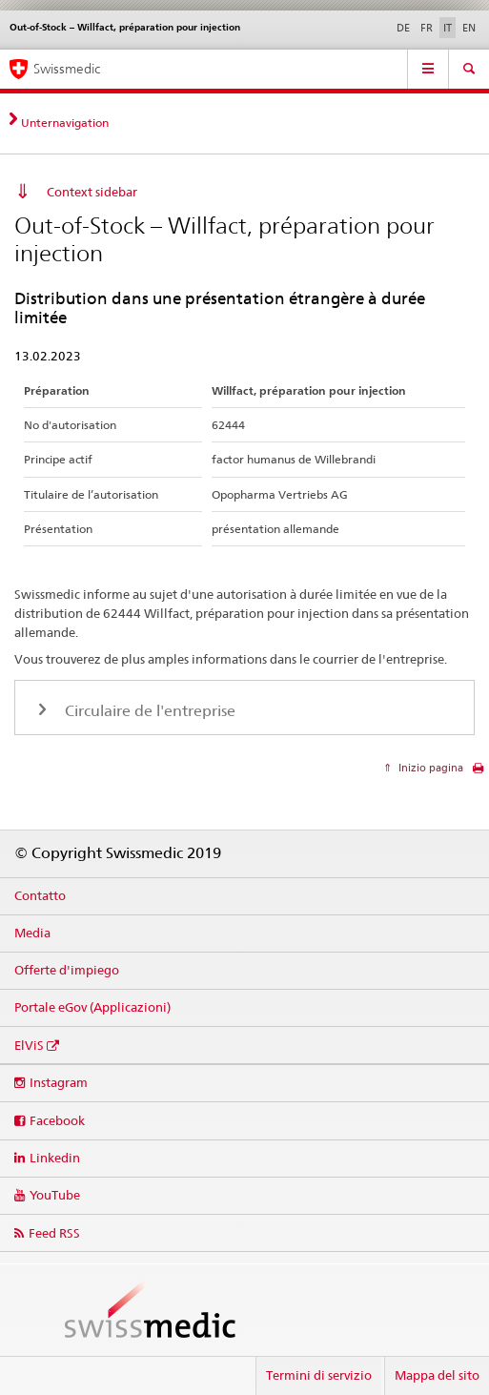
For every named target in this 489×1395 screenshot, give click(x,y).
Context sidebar (92, 191)
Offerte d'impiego (66, 969)
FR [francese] (426, 27)
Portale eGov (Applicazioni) (92, 1007)
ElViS (29, 1045)
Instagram (59, 1082)
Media (32, 932)
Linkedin (55, 1157)
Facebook (57, 1120)
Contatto (40, 895)
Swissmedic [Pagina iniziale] (66, 68)
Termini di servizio (319, 1375)
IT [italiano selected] (447, 27)
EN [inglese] (469, 27)
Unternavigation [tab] (65, 122)
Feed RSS (54, 1233)
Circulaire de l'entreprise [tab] (148, 711)
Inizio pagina (429, 767)
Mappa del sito (437, 1375)
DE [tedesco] (403, 27)
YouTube (55, 1194)
